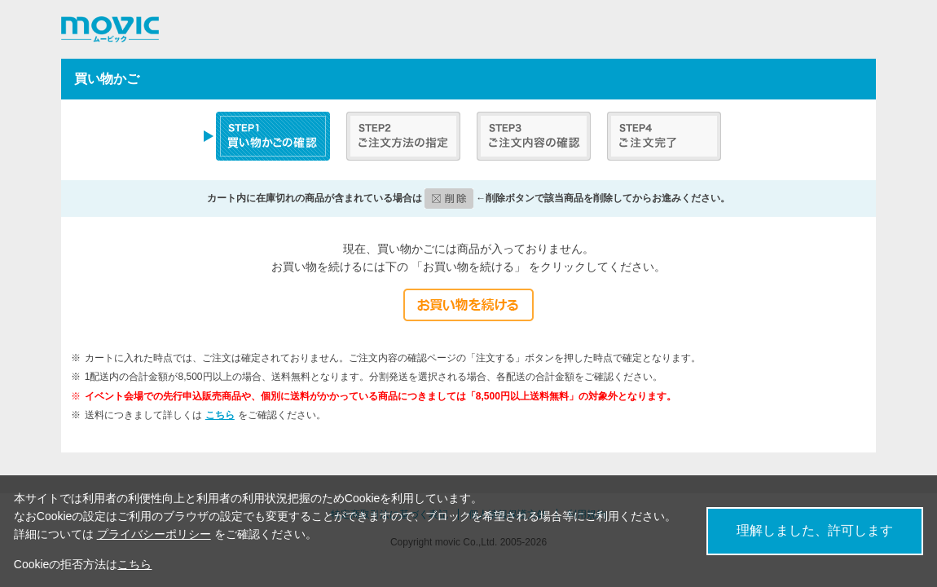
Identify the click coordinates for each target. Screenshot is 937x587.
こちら (220, 415)
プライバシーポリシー (154, 534)
